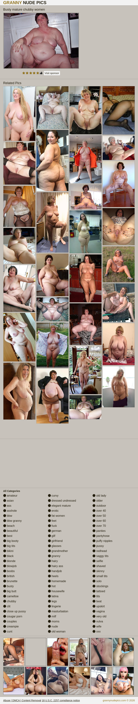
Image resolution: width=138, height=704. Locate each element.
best (7, 535)
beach (9, 525)
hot (52, 586)
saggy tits (100, 556)
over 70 (99, 525)
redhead (100, 550)
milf (52, 616)
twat (97, 601)
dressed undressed (62, 500)
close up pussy (14, 611)
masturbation (58, 611)
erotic (53, 510)
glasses (54, 545)
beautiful (10, 530)
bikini (8, 550)
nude (53, 626)
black (8, 556)
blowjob (10, 566)
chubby (9, 601)
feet (52, 520)
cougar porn (12, 616)
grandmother (58, 550)
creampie (11, 626)
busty (8, 586)
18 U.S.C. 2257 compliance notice (61, 700)
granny (54, 556)
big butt (9, 591)
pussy (98, 545)
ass (7, 505)
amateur (10, 495)
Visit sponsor (52, 73)
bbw (7, 515)
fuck (52, 525)
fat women (56, 515)
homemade (57, 581)
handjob (55, 571)
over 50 (99, 515)
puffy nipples (102, 540)
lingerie (54, 606)
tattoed (99, 591)
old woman (57, 631)
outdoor (99, 505)
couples (10, 621)
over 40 (99, 510)
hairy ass (55, 566)
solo (97, 581)
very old (99, 616)
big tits (9, 545)
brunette (10, 581)
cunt (7, 631)
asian (8, 500)
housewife (56, 591)
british (9, 576)
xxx (96, 631)
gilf (51, 535)
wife (97, 626)
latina (53, 596)
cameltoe (11, 596)
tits (96, 596)
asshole (10, 510)
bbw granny (12, 520)
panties (99, 530)
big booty (11, 540)
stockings (100, 586)
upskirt (99, 606)
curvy (53, 495)
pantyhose (101, 535)
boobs (9, 571)
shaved (99, 566)
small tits (100, 576)
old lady (99, 495)
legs (52, 601)
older (98, 500)
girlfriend (55, 540)
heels (53, 576)
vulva (98, 621)
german (54, 530)
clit (6, 606)
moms (53, 621)
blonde (9, 561)
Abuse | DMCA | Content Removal (22, 700)
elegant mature (59, 505)
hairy (53, 561)
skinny (98, 571)
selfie (98, 561)
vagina (99, 611)
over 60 (99, 520)
